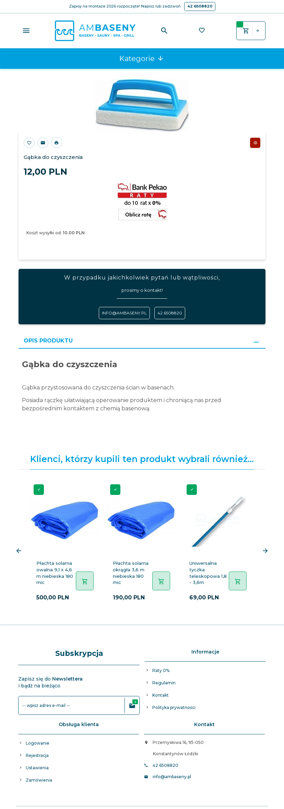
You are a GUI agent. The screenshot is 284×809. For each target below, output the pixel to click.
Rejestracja (37, 755)
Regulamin (164, 682)
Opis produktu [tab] (48, 340)
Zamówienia (39, 780)
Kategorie (141, 58)
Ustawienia (37, 767)
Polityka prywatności (174, 707)
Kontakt (160, 695)
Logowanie (37, 743)
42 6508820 (199, 6)
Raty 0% (160, 670)
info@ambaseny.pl (124, 312)
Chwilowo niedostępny (255, 143)
